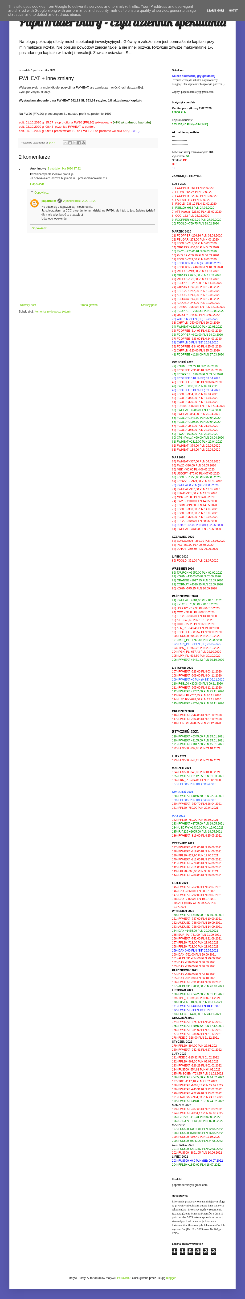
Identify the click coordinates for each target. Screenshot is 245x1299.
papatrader (48, 201)
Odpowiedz (37, 184)
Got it (233, 10)
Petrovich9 (124, 1278)
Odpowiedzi (41, 192)
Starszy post (149, 305)
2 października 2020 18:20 (79, 201)
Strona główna (89, 305)
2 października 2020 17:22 (64, 168)
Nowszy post (28, 305)
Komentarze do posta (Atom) (52, 311)
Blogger (171, 1278)
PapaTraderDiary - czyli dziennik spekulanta (122, 22)
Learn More (216, 10)
